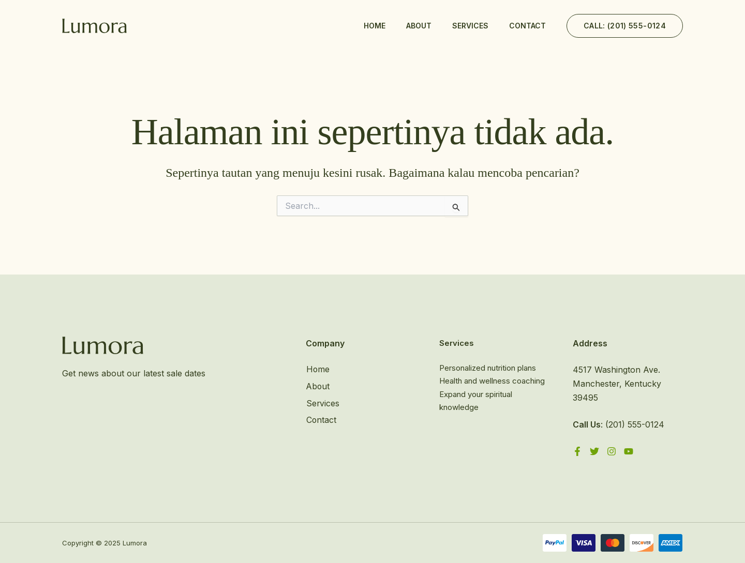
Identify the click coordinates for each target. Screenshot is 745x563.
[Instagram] (611, 451)
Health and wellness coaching (492, 381)
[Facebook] (577, 451)
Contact (527, 25)
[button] (625, 26)
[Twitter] (594, 451)
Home (374, 25)
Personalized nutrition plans (487, 368)
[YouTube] (628, 451)
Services (470, 25)
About (418, 25)
